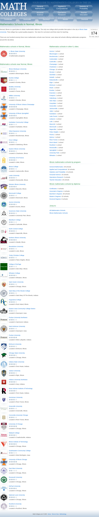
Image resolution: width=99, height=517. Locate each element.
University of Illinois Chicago (18, 459)
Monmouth (53, 127)
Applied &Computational (61, 7)
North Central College (16, 229)
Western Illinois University (17, 184)
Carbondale (53, 59)
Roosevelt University (15, 477)
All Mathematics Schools (57, 210)
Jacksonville (53, 108)
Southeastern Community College (20, 450)
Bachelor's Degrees (56, 194)
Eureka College (14, 78)
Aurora (52, 51)
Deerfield (52, 74)
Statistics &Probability (83, 7)
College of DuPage (15, 264)
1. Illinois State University (17, 51)
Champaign (53, 64)
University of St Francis (16, 158)
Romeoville (53, 147)
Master (65, 19)
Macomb (52, 124)
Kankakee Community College (18, 122)
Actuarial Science (55, 174)
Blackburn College (15, 220)
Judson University (14, 371)
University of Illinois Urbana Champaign (21, 104)
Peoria (52, 134)
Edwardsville (54, 80)
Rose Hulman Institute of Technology (20, 388)
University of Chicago (16, 424)
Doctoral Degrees (55, 199)
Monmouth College (15, 193)
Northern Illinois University (17, 237)
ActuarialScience (40, 14)
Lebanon (52, 119)
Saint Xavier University (16, 282)
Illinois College (13, 166)
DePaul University (14, 486)
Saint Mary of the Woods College (19, 291)
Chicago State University (17, 353)
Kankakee (53, 114)
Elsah (51, 87)
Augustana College (15, 300)
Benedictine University (16, 246)
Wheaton (52, 155)
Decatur (52, 72)
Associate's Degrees (56, 191)
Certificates (53, 188)
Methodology (63, 514)
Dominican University (16, 397)
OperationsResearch (62, 14)
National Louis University (17, 495)
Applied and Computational (58, 169)
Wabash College (14, 433)
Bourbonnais (54, 56)
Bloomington (54, 54)
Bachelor (46, 19)
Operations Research (56, 177)
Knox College (13, 140)
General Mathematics (56, 167)
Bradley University (15, 87)
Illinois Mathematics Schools (59, 213)
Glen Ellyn (53, 100)
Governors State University (17, 211)
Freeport (52, 95)
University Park (54, 153)
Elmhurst (52, 85)
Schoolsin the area (94, 33)
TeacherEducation (84, 14)
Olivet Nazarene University (17, 131)
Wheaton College (14, 273)
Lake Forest (53, 116)
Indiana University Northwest (18, 379)
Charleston (53, 67)
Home (49, 514)
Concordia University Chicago (18, 415)
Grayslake (53, 103)
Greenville (53, 106)
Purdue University (14, 335)
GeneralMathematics (40, 7)
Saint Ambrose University (17, 326)
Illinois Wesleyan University (17, 69)
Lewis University (14, 175)
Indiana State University (16, 362)
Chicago (52, 69)
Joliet (51, 111)
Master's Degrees (55, 196)
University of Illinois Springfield (19, 113)
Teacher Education (55, 180)
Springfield (53, 150)
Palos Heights (54, 132)
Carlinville (53, 61)
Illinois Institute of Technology (18, 442)
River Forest (53, 140)
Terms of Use (55, 514)
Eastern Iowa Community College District (22, 308)
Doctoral (84, 19)
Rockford (52, 145)
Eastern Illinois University (17, 149)
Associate (27, 19)
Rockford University (15, 504)
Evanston (53, 93)
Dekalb (52, 77)
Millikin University (14, 95)
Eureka (52, 90)
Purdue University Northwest (18, 317)
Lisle (51, 121)
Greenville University (15, 406)
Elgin (51, 82)
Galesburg (53, 98)
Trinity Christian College (16, 255)
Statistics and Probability (57, 172)
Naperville (53, 129)
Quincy (52, 137)
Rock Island (53, 142)
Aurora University (14, 202)
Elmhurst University (15, 344)
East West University (15, 468)
